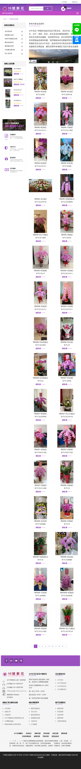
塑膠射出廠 (60, 762)
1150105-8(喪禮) (67, 557)
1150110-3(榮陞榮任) (66, 199)
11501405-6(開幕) (67, 593)
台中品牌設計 (20, 762)
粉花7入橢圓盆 (18, 79)
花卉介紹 (34, 712)
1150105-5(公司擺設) (67, 628)
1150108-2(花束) (67, 342)
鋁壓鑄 (33, 760)
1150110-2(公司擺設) (40, 235)
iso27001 (58, 760)
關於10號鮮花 (35, 708)
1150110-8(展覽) (40, 127)
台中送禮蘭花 (18, 733)
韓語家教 (64, 760)
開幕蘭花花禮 (9, 35)
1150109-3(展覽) (40, 306)
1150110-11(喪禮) (40, 92)
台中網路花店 (61, 689)
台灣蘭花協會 (9, 721)
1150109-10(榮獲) (40, 271)
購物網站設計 (51, 762)
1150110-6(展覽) (40, 163)
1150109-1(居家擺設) (40, 342)
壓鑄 (28, 760)
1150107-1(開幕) (41, 485)
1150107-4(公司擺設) (67, 414)
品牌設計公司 (11, 762)
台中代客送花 (61, 683)
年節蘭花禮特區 (10, 50)
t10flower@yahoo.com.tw (16, 691)
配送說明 (13, 158)
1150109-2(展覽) (67, 306)
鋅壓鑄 (24, 760)
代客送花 (34, 721)
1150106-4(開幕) (67, 485)
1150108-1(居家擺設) (40, 378)
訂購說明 (13, 135)
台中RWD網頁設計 (40, 762)
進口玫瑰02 (17, 69)
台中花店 (60, 680)
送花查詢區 (8, 31)
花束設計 (29, 733)
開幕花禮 (60, 708)
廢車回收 (45, 760)
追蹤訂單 (8, 712)
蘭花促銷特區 (9, 42)
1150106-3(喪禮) (40, 521)
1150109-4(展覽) (67, 271)
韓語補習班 (71, 760)
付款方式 (13, 147)
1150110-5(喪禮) (67, 163)
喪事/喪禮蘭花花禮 (11, 39)
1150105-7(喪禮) (40, 593)
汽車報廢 (38, 760)
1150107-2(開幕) (67, 449)
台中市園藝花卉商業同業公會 (14, 718)
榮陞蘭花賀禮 (9, 46)
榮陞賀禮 (60, 718)
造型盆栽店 (55, 736)
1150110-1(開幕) (67, 235)
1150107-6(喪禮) (67, 378)
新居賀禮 (60, 712)
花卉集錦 (13, 168)
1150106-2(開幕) (67, 521)
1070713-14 (17, 90)
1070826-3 (17, 101)
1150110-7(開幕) (67, 127)
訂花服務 (34, 724)
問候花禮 (46, 736)
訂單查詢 (65, 2)
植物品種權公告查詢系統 (13, 724)
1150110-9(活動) (67, 92)
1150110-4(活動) (40, 199)
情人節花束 (8, 53)
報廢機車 (51, 760)
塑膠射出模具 (68, 762)
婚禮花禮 (37, 736)
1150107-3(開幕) (40, 449)
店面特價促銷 (61, 721)
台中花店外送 (61, 686)
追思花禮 (60, 715)
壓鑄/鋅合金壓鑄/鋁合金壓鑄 (12, 760)
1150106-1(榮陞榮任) (40, 557)
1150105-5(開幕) (40, 628)
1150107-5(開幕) (40, 414)
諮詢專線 (77, 40)
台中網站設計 (29, 762)
